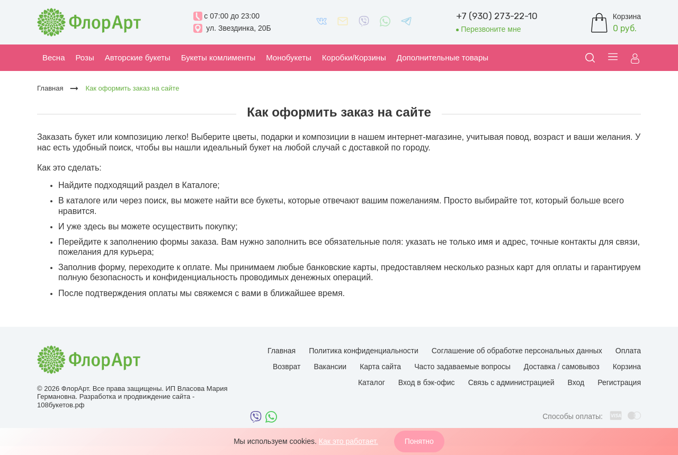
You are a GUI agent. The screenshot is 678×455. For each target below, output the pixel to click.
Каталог (371, 382)
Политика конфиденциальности (363, 350)
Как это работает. (348, 441)
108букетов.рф (60, 405)
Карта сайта (380, 366)
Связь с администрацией (511, 382)
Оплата (628, 350)
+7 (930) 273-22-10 (497, 16)
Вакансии (330, 366)
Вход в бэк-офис (426, 382)
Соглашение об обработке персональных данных (517, 350)
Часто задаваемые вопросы (462, 366)
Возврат (287, 366)
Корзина (627, 366)
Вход (575, 382)
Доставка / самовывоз (562, 366)
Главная (281, 350)
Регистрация (619, 382)
